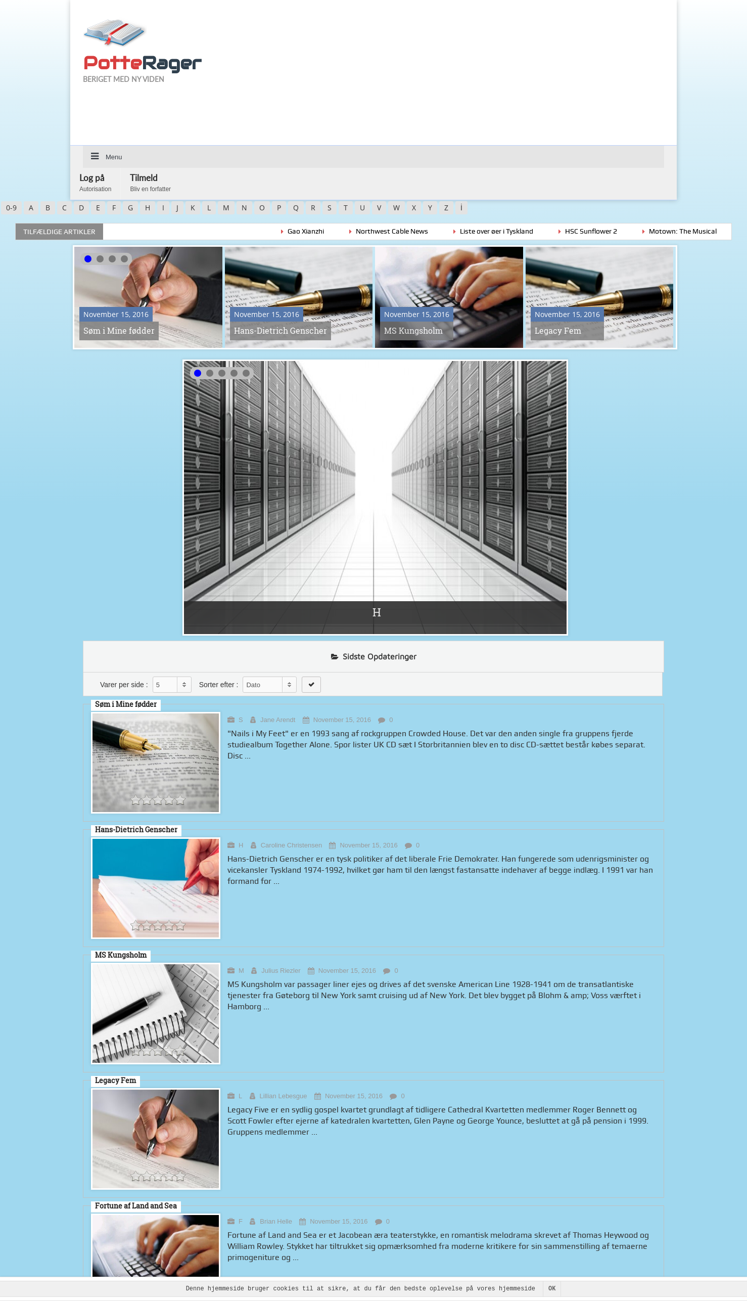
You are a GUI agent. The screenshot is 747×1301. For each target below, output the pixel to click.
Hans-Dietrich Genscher (280, 330)
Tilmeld (150, 182)
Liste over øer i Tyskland (509, 231)
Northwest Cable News (405, 231)
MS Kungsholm (413, 330)
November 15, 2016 (342, 720)
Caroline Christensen (291, 845)
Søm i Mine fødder (119, 330)
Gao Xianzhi (319, 231)
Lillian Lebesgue (283, 1096)
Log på (95, 182)
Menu (114, 157)
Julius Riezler (280, 970)
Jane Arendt (277, 720)
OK (551, 1288)
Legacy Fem (558, 330)
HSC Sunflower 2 (604, 231)
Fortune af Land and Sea (136, 1205)
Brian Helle (276, 1221)
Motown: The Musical (696, 231)
